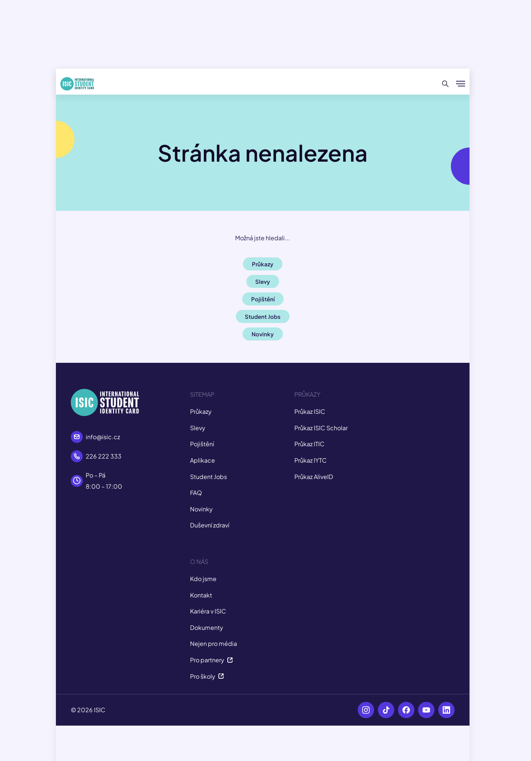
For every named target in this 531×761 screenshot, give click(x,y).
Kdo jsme (203, 579)
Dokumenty (206, 627)
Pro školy (207, 676)
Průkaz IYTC (310, 460)
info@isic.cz (103, 437)
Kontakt (201, 595)
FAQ (196, 493)
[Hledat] (445, 83)
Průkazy (201, 411)
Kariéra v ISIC (208, 611)
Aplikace (202, 460)
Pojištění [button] (263, 298)
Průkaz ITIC (309, 444)
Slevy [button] (262, 281)
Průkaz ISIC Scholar (321, 428)
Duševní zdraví (209, 525)
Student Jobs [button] (263, 316)
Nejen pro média (213, 643)
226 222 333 (103, 456)
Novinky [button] (263, 333)
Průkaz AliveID (313, 477)
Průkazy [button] (263, 263)
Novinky (201, 509)
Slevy (197, 428)
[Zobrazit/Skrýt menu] (460, 83)
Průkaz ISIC (309, 411)
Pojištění (202, 444)
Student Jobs (208, 477)
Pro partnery (211, 660)
